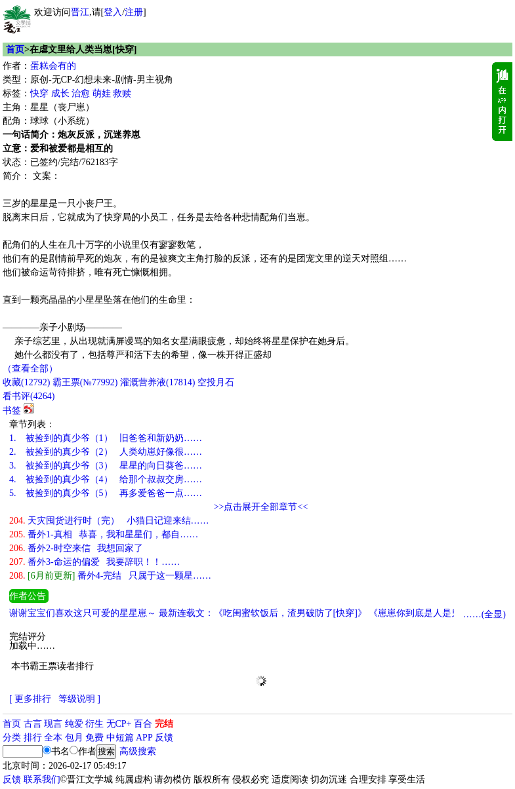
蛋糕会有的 (53, 66)
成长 (60, 93)
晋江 (80, 12)
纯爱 (74, 724)
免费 (94, 737)
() (26, 382)
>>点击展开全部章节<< (261, 507)
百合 (143, 724)
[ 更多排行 (30, 699)
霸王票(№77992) (85, 382)
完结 (164, 724)
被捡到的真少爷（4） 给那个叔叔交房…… (105, 479)
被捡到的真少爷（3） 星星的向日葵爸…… (105, 466)
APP (144, 737)
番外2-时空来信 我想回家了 (76, 548)
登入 (113, 12)
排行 (33, 737)
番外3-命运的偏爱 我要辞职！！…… (94, 562)
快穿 (39, 93)
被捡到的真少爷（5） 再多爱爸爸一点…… (105, 493)
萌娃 (102, 93)
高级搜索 (137, 751)
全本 (53, 737)
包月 (74, 737)
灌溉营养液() (157, 382)
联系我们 (42, 779)
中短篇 (120, 737)
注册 (134, 12)
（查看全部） (30, 369)
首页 (15, 49)
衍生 (94, 724)
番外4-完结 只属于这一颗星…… (110, 576)
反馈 (164, 737)
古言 (33, 724)
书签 (12, 410)
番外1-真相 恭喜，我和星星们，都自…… (103, 534)
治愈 (81, 93)
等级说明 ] (79, 699)
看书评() (28, 396)
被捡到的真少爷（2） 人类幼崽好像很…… (105, 452)
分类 (12, 737)
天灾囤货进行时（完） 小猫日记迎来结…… (109, 521)
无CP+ (119, 724)
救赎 (122, 93)
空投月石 (215, 382)
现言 (53, 724)
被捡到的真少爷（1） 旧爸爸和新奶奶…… (105, 438)
